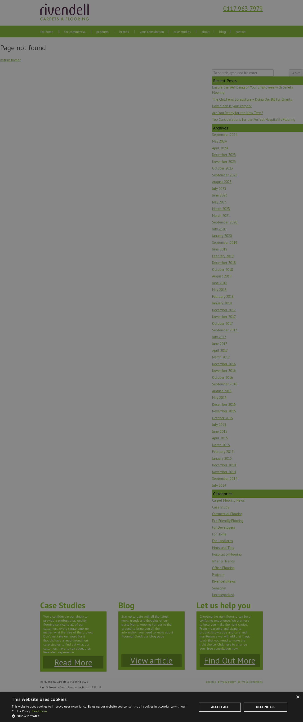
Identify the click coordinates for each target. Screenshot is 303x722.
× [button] (297, 697)
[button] (102, 716)
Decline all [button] (265, 707)
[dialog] (151, 361)
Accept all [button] (220, 707)
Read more (39, 711)
